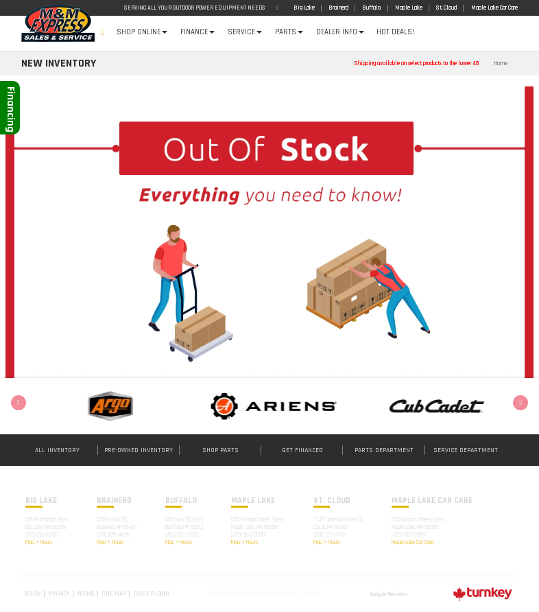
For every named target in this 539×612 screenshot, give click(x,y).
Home (102, 33)
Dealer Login (151, 594)
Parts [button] (289, 32)
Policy (32, 594)
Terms (86, 594)
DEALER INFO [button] (340, 32)
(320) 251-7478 (329, 535)
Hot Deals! (395, 32)
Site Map (114, 594)
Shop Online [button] (142, 32)
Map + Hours (38, 542)
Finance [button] (197, 32)
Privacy (59, 594)
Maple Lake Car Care (413, 542)
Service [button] (245, 32)
